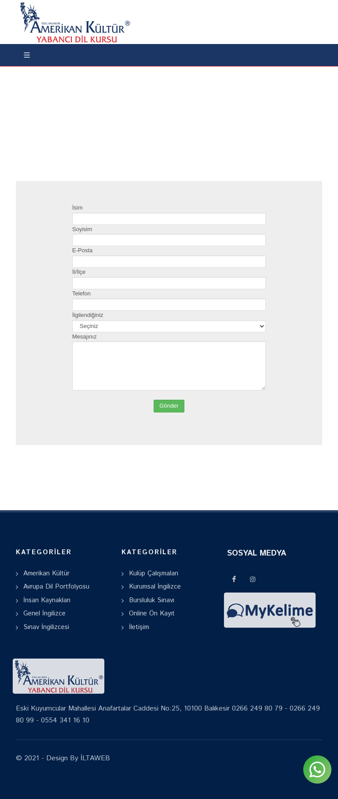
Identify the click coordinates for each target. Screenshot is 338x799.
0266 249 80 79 (257, 708)
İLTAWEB (94, 758)
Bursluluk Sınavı (151, 600)
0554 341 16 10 (65, 720)
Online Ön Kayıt (152, 613)
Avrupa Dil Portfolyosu (56, 586)
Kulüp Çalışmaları (153, 573)
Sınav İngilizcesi (46, 627)
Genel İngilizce (44, 613)
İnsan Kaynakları (46, 600)
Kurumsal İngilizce (155, 586)
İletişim (139, 627)
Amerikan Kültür (46, 573)
